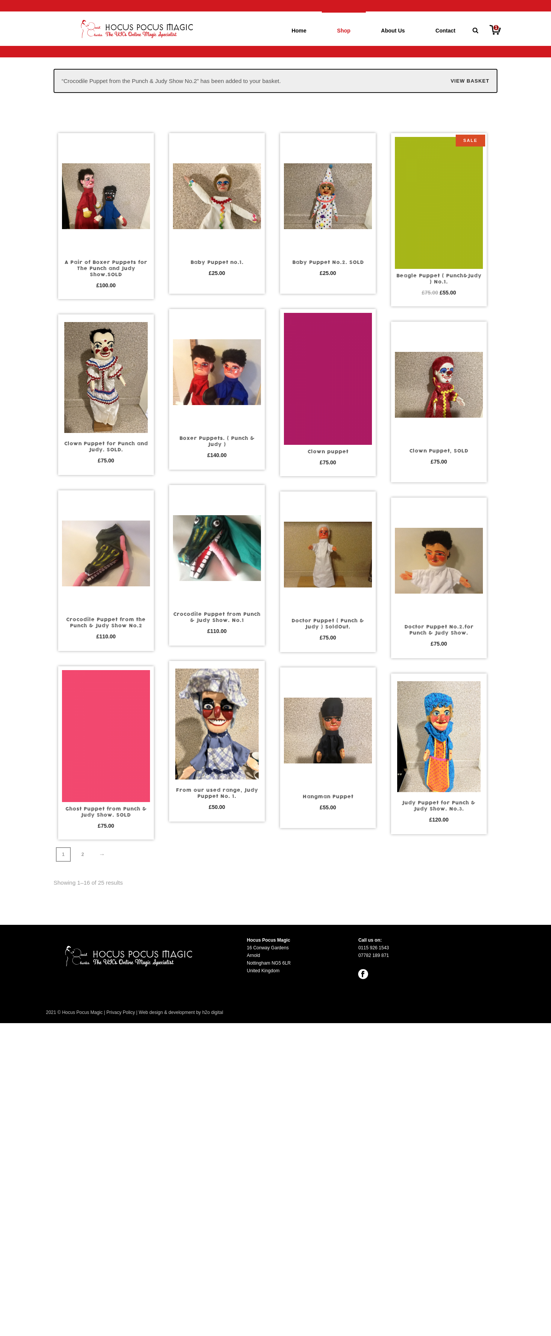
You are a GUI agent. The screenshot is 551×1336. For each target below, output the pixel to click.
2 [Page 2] (83, 854)
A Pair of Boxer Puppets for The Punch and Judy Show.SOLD (106, 268)
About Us (393, 31)
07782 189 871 (373, 955)
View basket (470, 81)
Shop (343, 31)
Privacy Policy (120, 1012)
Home (299, 31)
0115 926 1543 (373, 947)
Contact (445, 31)
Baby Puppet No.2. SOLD (328, 262)
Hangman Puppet (328, 796)
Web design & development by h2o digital (181, 1012)
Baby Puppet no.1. (217, 262)
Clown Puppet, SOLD (438, 451)
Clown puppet (328, 451)
